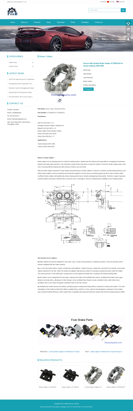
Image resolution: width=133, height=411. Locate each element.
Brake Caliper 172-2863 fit (47, 387)
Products (37, 22)
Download (60, 22)
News (49, 22)
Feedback (85, 22)
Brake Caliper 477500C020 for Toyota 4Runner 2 (106, 351)
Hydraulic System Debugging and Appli (21, 88)
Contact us (99, 22)
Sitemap (76, 403)
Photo (73, 22)
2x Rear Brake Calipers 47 (93, 387)
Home (12, 22)
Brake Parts (13, 62)
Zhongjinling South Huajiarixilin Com (20, 83)
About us (24, 22)
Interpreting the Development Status (20, 92)
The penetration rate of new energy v (21, 97)
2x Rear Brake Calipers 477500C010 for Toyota (64, 351)
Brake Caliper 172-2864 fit (70, 387)
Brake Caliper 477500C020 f (116, 387)
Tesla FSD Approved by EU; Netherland (21, 79)
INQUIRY (88, 89)
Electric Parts (13, 66)
